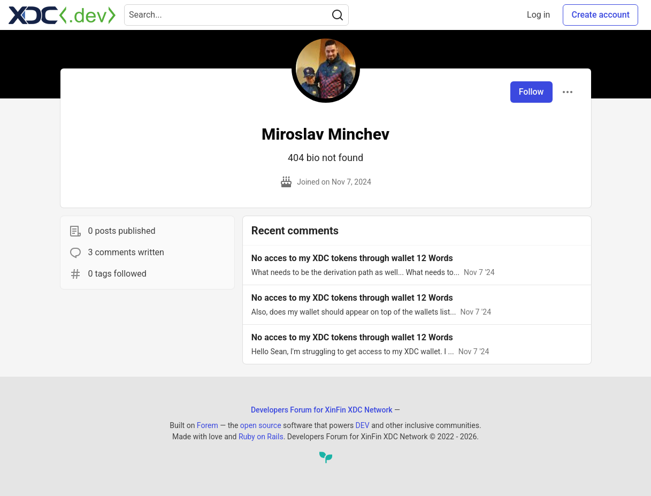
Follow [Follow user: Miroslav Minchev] (531, 92)
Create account (600, 15)
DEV (363, 425)
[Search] (337, 15)
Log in (538, 15)
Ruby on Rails (261, 436)
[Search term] (236, 15)
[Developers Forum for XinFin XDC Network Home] (62, 15)
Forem (207, 425)
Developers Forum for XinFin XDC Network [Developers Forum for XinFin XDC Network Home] (322, 410)
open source (260, 425)
